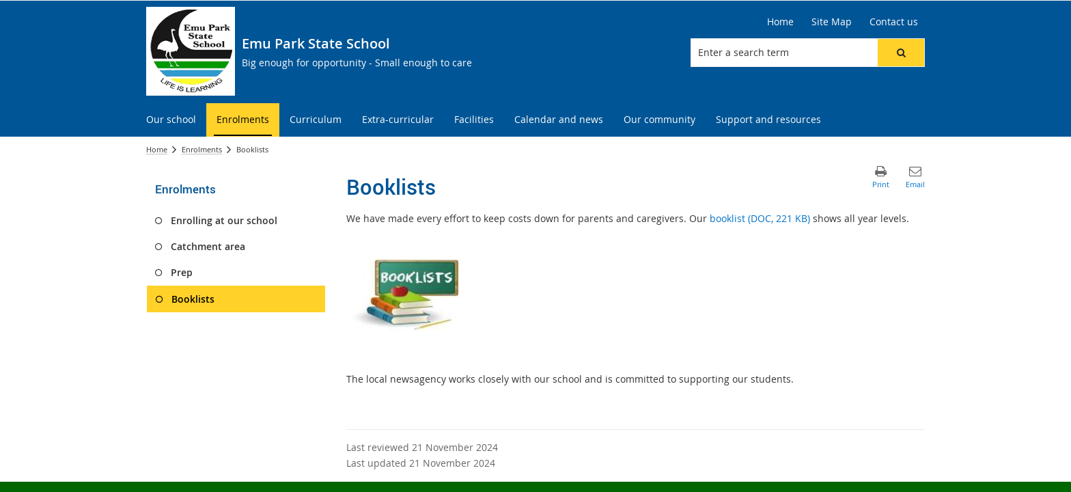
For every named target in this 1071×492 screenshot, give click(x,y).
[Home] (780, 22)
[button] (901, 52)
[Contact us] (894, 22)
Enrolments (202, 149)
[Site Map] (832, 22)
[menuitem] (171, 120)
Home (156, 149)
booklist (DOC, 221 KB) (760, 218)
